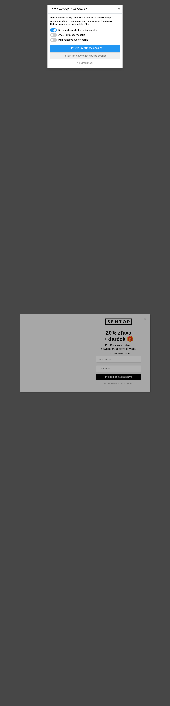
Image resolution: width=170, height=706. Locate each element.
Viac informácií (85, 63)
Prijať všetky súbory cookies (85, 48)
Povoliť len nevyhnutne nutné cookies (85, 55)
